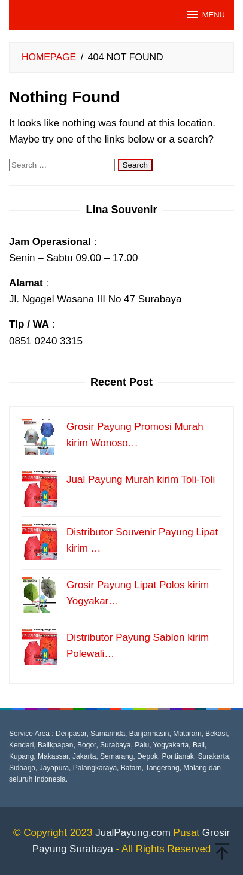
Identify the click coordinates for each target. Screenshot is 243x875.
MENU (205, 14)
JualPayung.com (133, 832)
